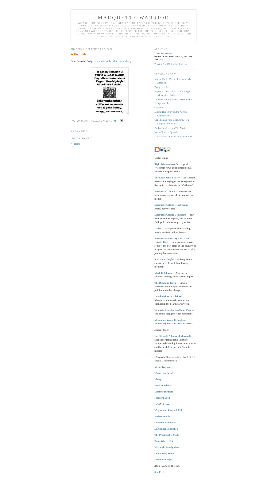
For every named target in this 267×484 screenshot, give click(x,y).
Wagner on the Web (164, 373)
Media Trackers (162, 366)
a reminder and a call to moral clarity (113, 61)
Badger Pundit (162, 416)
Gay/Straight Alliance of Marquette (173, 335)
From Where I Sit (163, 441)
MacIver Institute (163, 391)
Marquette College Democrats (170, 214)
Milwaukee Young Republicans (170, 319)
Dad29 (157, 228)
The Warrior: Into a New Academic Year (174, 136)
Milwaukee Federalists (166, 428)
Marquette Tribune (164, 191)
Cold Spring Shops (164, 453)
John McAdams (163, 54)
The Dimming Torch (165, 282)
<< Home (75, 143)
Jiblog (157, 379)
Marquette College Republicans (171, 204)
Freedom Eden (162, 397)
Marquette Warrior (133, 17)
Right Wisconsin (163, 164)
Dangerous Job (161, 87)
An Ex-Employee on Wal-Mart (169, 128)
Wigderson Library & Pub (168, 410)
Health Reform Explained (168, 296)
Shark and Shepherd (165, 259)
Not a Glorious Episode (166, 132)
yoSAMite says (162, 404)
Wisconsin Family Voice (167, 447)
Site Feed (159, 471)
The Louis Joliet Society (167, 177)
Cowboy (158, 107)
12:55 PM (111, 121)
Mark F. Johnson (163, 272)
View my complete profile (170, 64)
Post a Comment (82, 138)
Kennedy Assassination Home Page (172, 310)
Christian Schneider (165, 422)
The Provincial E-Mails (166, 434)
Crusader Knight (163, 459)
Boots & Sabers (162, 385)
